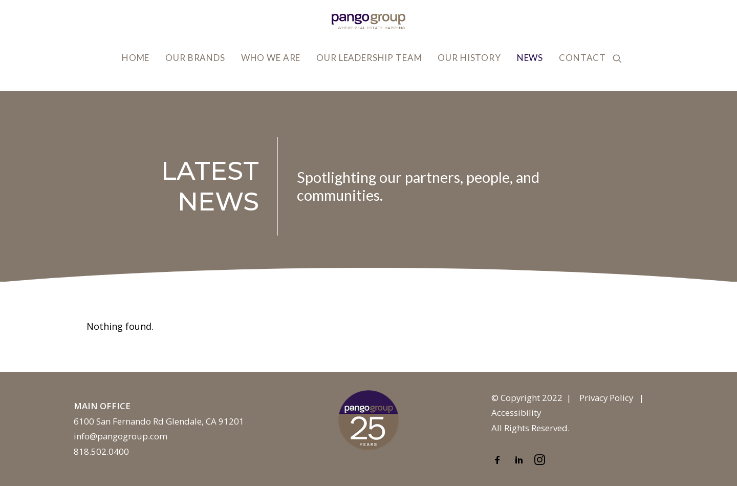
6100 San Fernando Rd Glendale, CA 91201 (159, 421)
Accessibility (516, 412)
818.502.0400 (101, 451)
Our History (469, 57)
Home (135, 57)
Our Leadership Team (369, 57)
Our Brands (195, 57)
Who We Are (271, 57)
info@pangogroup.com (120, 436)
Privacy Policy (606, 398)
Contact (582, 57)
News (530, 57)
